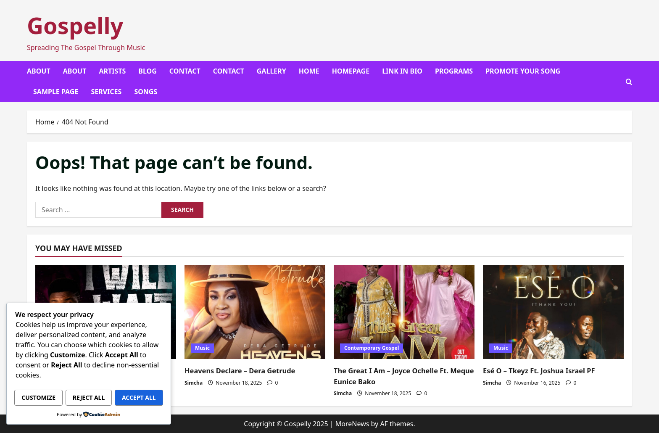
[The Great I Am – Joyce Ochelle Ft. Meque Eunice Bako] (404, 312)
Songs (145, 91)
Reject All (127, 380)
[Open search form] (629, 82)
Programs (454, 71)
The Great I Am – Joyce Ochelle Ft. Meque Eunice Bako (396, 375)
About (38, 71)
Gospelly (75, 25)
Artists (112, 71)
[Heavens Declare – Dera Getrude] (255, 312)
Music (202, 347)
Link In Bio (402, 71)
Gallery (271, 71)
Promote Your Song (522, 71)
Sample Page (55, 91)
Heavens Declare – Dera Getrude (245, 370)
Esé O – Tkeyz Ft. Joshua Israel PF (544, 370)
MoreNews (352, 423)
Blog (147, 71)
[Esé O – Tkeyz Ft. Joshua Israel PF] (553, 312)
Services (106, 91)
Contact (184, 71)
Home (309, 71)
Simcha (194, 382)
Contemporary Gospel (371, 347)
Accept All (89, 398)
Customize (51, 380)
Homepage (350, 71)
